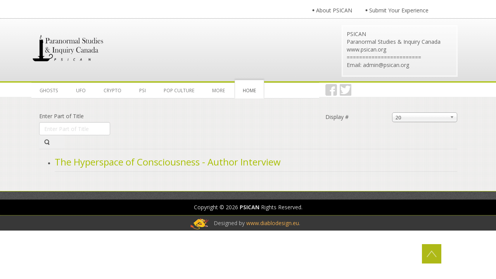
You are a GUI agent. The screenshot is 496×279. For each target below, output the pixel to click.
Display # (337, 117)
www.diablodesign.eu (272, 223)
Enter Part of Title (62, 116)
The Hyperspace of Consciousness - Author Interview (168, 161)
